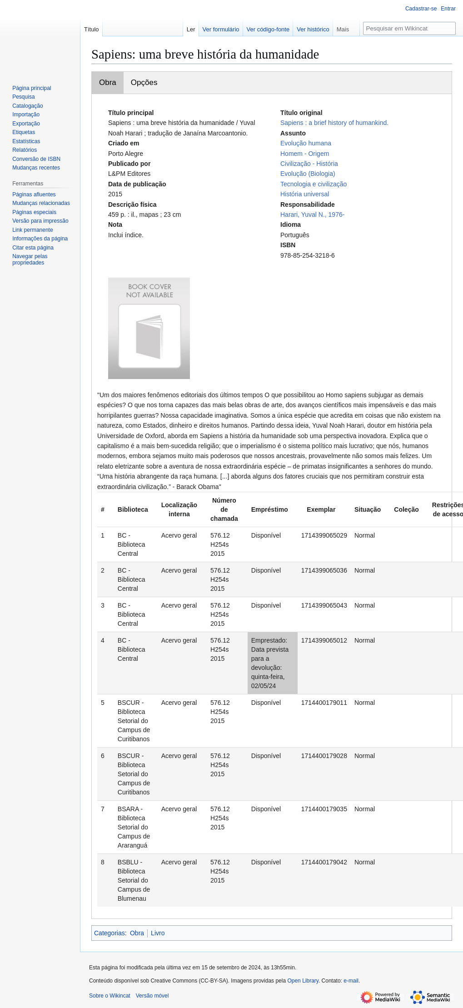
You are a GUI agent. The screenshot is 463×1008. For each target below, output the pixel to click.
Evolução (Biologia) (307, 173)
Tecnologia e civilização (313, 184)
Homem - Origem (304, 153)
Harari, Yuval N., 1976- (312, 214)
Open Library (302, 981)
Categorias (109, 933)
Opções (144, 82)
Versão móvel (152, 996)
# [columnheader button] (103, 509)
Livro (157, 933)
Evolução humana (305, 143)
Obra (107, 82)
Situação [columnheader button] (367, 509)
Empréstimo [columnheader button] (269, 509)
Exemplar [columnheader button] (321, 509)
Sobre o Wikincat (109, 996)
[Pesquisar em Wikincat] (409, 28)
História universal (304, 194)
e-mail (351, 981)
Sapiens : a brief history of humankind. (334, 122)
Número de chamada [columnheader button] (224, 509)
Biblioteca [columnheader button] (133, 509)
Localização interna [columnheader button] (179, 509)
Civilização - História (309, 163)
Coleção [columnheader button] (406, 509)
